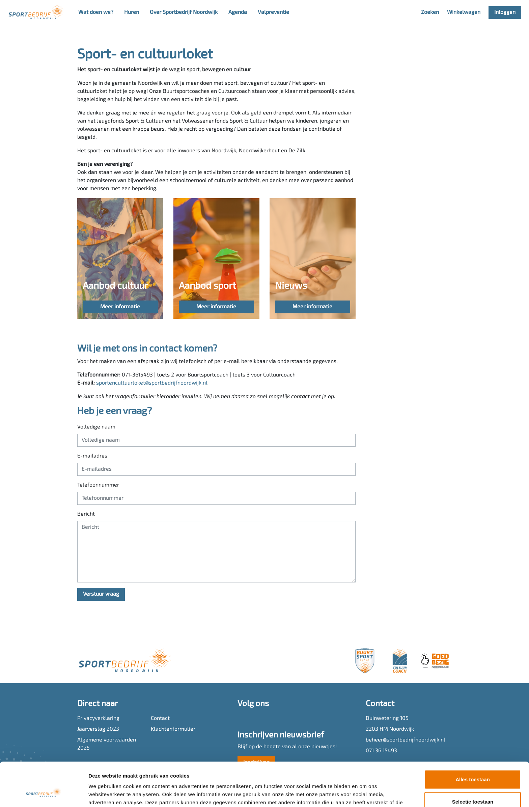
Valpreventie (273, 12)
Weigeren (472, 785)
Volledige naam (96, 427)
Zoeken (430, 12)
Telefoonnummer (98, 485)
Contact (160, 718)
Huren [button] (131, 12)
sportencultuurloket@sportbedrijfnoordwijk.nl (151, 383)
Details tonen (365, 794)
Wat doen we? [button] (95, 12)
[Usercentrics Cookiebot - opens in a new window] (43, 794)
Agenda (237, 12)
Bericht (86, 514)
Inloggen (505, 12)
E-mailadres (92, 456)
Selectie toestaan (473, 763)
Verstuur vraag (101, 594)
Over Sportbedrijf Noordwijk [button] (184, 12)
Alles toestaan (472, 741)
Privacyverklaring (98, 718)
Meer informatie (120, 307)
